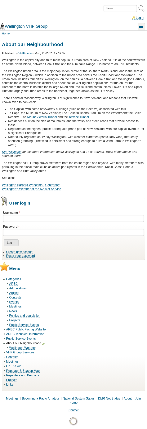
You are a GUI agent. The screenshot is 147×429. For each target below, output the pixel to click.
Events (14, 301)
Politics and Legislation (24, 315)
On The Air (13, 366)
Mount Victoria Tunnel (42, 117)
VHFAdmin (25, 53)
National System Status (79, 398)
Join (138, 398)
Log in (140, 17)
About (128, 398)
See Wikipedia (11, 151)
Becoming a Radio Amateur (40, 398)
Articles (14, 292)
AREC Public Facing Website (26, 329)
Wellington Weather (22, 347)
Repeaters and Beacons (22, 375)
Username (10, 212)
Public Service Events (24, 324)
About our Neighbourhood (23, 343)
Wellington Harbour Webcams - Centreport (31, 185)
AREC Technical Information (25, 334)
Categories (13, 279)
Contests (15, 297)
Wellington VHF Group (26, 26)
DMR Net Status (109, 398)
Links (9, 384)
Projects (14, 320)
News (13, 311)
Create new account (19, 252)
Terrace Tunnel (79, 117)
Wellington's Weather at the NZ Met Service (31, 189)
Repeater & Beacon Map (23, 370)
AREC (13, 283)
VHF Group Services (20, 352)
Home (6, 33)
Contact (73, 410)
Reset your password (20, 255)
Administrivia (18, 288)
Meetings (15, 306)
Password (10, 226)
